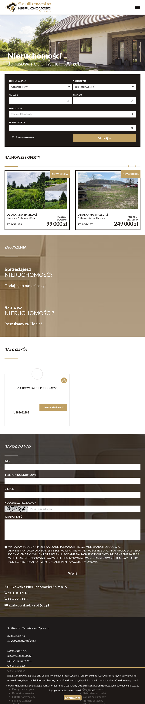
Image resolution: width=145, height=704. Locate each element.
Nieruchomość (17, 81)
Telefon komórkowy (20, 474)
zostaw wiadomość (53, 407)
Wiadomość (13, 516)
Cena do (77, 95)
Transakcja (79, 81)
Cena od (13, 95)
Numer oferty (17, 122)
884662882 (21, 412)
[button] (128, 167)
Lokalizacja (15, 109)
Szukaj (104, 138)
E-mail (9, 488)
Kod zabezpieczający (20, 502)
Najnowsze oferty (22, 157)
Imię (7, 460)
